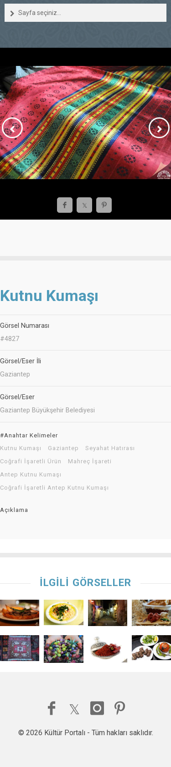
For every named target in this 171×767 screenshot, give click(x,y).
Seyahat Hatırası (110, 448)
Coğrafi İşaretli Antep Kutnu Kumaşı (54, 488)
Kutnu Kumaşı (20, 448)
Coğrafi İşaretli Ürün (31, 461)
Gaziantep (63, 448)
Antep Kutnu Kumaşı (31, 474)
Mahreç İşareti (90, 461)
